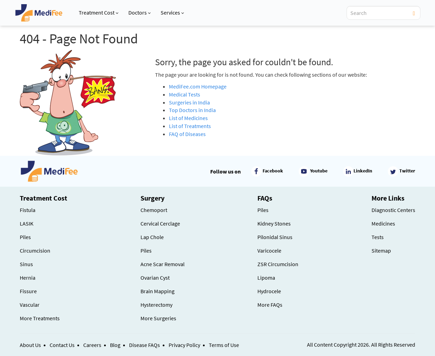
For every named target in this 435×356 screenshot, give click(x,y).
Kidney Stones (274, 223)
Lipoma (266, 277)
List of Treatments (190, 125)
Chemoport (153, 209)
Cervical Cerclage (160, 223)
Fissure (28, 291)
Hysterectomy (156, 304)
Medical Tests (184, 94)
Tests (378, 237)
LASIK (26, 223)
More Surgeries (158, 318)
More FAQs (269, 304)
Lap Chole (152, 237)
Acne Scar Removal (162, 264)
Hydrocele (269, 291)
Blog (115, 344)
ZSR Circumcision (277, 264)
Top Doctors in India (192, 110)
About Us (30, 344)
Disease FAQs (144, 344)
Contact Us (62, 344)
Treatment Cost (98, 12)
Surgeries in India (189, 102)
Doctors (139, 12)
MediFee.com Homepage (198, 86)
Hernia (27, 277)
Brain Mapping (157, 291)
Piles (25, 237)
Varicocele (269, 250)
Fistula (27, 209)
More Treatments (40, 318)
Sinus (26, 264)
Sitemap (381, 250)
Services (172, 12)
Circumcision (35, 250)
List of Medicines (188, 118)
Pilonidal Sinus (274, 237)
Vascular (30, 304)
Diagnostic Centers (393, 209)
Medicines (383, 223)
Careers (92, 344)
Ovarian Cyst (155, 277)
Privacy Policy (184, 344)
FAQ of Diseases (187, 133)
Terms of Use (224, 344)
